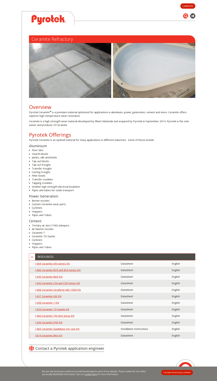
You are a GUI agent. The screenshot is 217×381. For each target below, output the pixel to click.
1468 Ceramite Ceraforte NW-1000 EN (58, 289)
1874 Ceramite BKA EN (48, 335)
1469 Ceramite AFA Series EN (52, 263)
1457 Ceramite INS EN (48, 296)
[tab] (112, 256)
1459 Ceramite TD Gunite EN (52, 309)
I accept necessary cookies (177, 372)
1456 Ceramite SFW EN (48, 322)
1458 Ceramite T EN (47, 302)
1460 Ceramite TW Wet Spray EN (54, 315)
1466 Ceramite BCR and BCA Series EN (58, 270)
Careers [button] (187, 6)
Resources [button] (46, 256)
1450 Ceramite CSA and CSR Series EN (57, 283)
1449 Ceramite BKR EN (48, 276)
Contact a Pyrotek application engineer (69, 348)
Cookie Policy (90, 374)
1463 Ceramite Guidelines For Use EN (57, 329)
